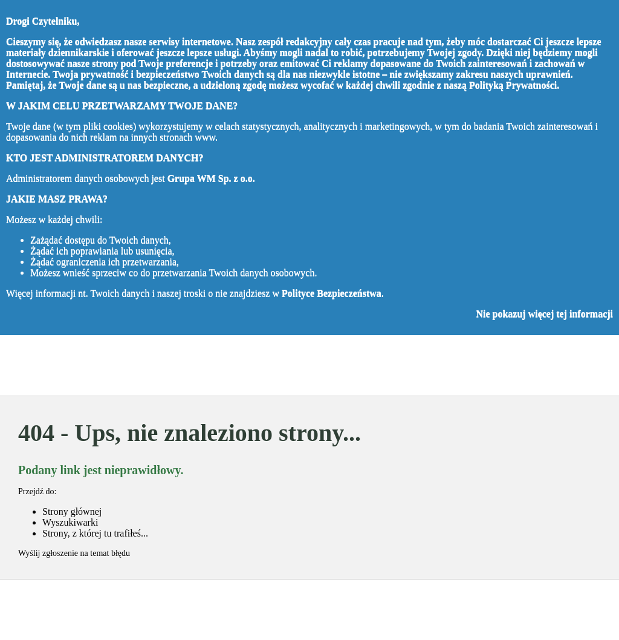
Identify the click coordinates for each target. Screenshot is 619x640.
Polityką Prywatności (513, 85)
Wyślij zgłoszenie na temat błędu (74, 553)
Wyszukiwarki (70, 522)
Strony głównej (72, 511)
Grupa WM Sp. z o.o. (211, 178)
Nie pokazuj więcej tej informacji (544, 314)
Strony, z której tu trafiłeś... (95, 533)
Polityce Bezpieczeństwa (331, 293)
